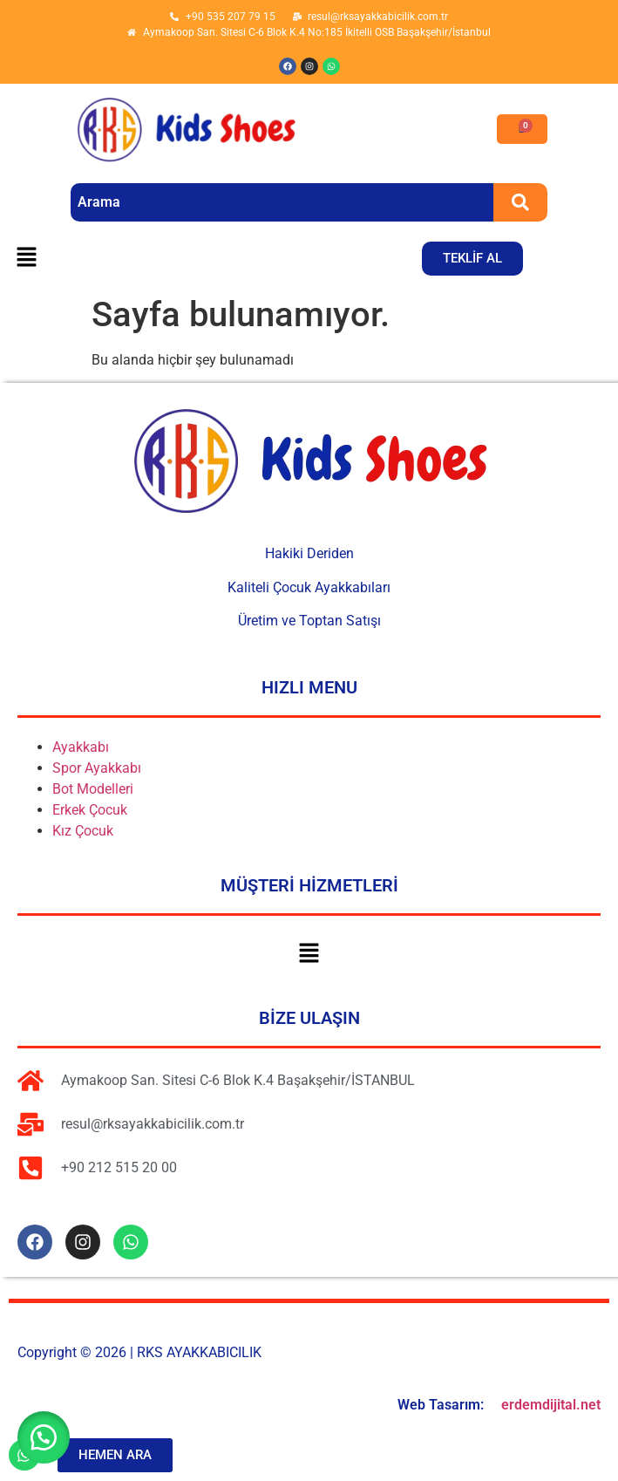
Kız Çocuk (82, 830)
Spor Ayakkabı (96, 768)
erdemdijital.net (551, 1404)
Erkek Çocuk (89, 810)
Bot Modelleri (92, 789)
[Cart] (522, 129)
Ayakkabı (80, 747)
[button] (26, 258)
